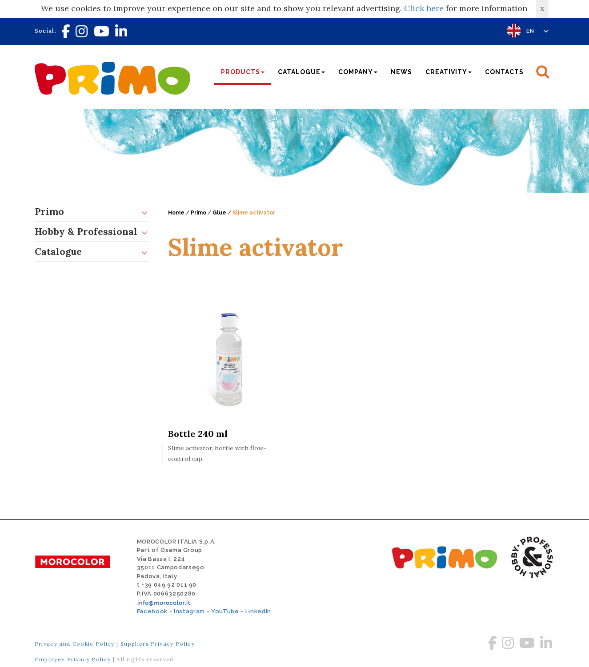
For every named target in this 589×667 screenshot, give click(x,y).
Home (176, 213)
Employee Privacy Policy (73, 659)
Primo (91, 212)
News (401, 71)
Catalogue (91, 252)
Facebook (152, 611)
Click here (424, 8)
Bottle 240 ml (198, 433)
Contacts (504, 71)
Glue (219, 213)
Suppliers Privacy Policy (157, 643)
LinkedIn (258, 611)
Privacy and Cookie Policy (75, 643)
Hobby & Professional (91, 232)
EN (537, 31)
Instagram (189, 611)
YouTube (225, 611)
